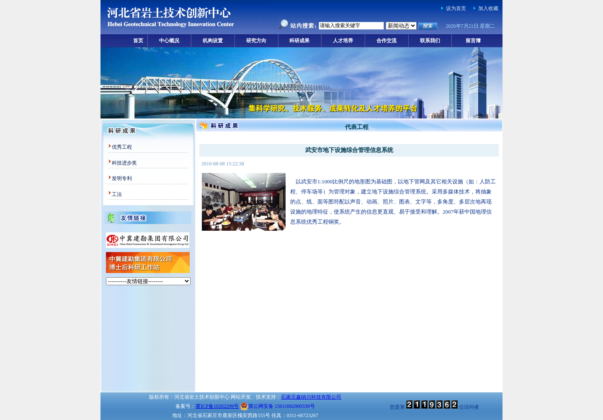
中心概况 (169, 41)
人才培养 (343, 41)
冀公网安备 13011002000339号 (277, 406)
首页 (138, 41)
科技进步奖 (124, 163)
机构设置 (213, 41)
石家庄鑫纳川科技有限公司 (311, 397)
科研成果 (299, 41)
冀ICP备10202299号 (217, 406)
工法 (117, 194)
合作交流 (386, 41)
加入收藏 (488, 8)
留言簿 (473, 41)
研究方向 (256, 41)
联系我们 (430, 41)
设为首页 (456, 8)
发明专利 (122, 178)
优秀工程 (122, 147)
